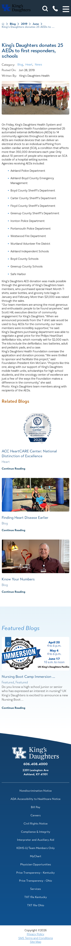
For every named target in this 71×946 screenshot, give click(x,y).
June (36, 24)
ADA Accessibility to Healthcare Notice (35, 799)
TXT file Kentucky (35, 897)
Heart (28, 64)
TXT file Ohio (35, 905)
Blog (13, 24)
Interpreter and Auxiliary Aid (35, 840)
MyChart (35, 856)
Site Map (35, 942)
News (38, 64)
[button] (66, 9)
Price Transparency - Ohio (35, 881)
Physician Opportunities (35, 864)
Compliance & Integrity (35, 832)
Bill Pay (35, 807)
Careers (36, 815)
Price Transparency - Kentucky (35, 873)
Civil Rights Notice (36, 823)
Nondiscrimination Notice (35, 791)
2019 (24, 24)
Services (35, 889)
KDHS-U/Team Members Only (35, 848)
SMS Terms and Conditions (35, 938)
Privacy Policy (35, 934)
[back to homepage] (3, 24)
